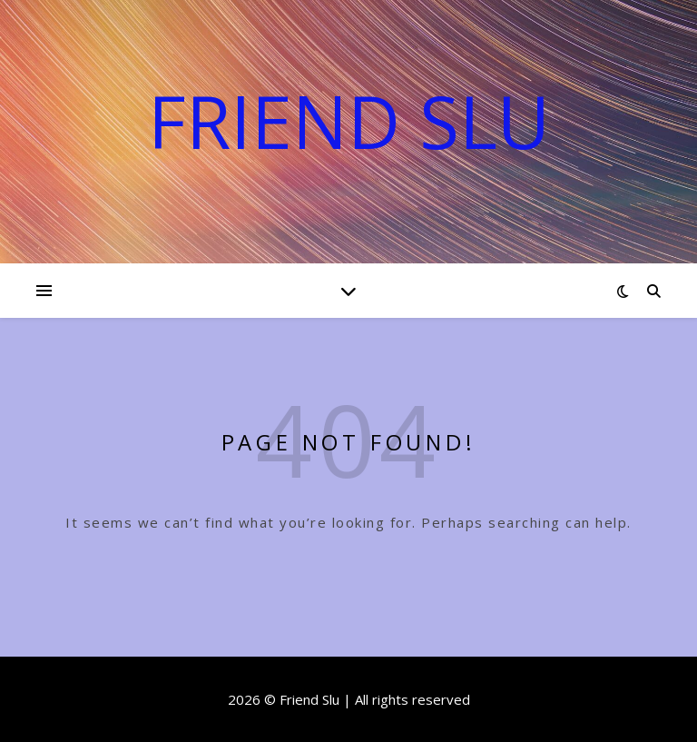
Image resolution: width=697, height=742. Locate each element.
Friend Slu (349, 120)
